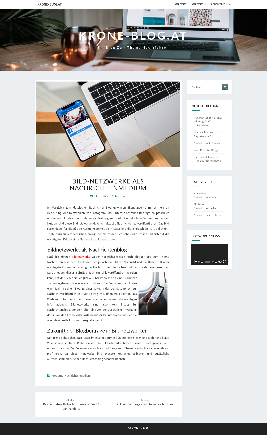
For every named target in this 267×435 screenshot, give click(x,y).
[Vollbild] (224, 261)
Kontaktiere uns (220, 4)
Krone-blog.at (49, 4)
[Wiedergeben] (195, 261)
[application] (209, 254)
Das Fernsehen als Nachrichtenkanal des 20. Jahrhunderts (71, 404)
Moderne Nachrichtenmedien (71, 376)
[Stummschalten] (220, 261)
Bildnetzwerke (81, 257)
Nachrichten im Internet (208, 215)
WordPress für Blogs (206, 150)
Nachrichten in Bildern (207, 143)
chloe (122, 195)
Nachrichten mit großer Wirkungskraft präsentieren (208, 121)
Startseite (180, 4)
